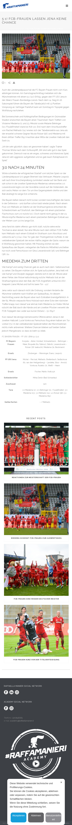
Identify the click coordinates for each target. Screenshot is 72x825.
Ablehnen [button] (36, 815)
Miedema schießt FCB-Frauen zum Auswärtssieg (36, 538)
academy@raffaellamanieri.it (22, 721)
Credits (66, 823)
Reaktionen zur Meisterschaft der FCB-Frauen (36, 477)
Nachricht (20, 28)
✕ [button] (61, 782)
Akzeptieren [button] (18, 815)
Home (11, 28)
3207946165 (17, 718)
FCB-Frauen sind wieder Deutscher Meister (36, 599)
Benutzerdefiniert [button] (53, 817)
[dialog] (36, 802)
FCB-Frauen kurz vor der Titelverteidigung (36, 660)
